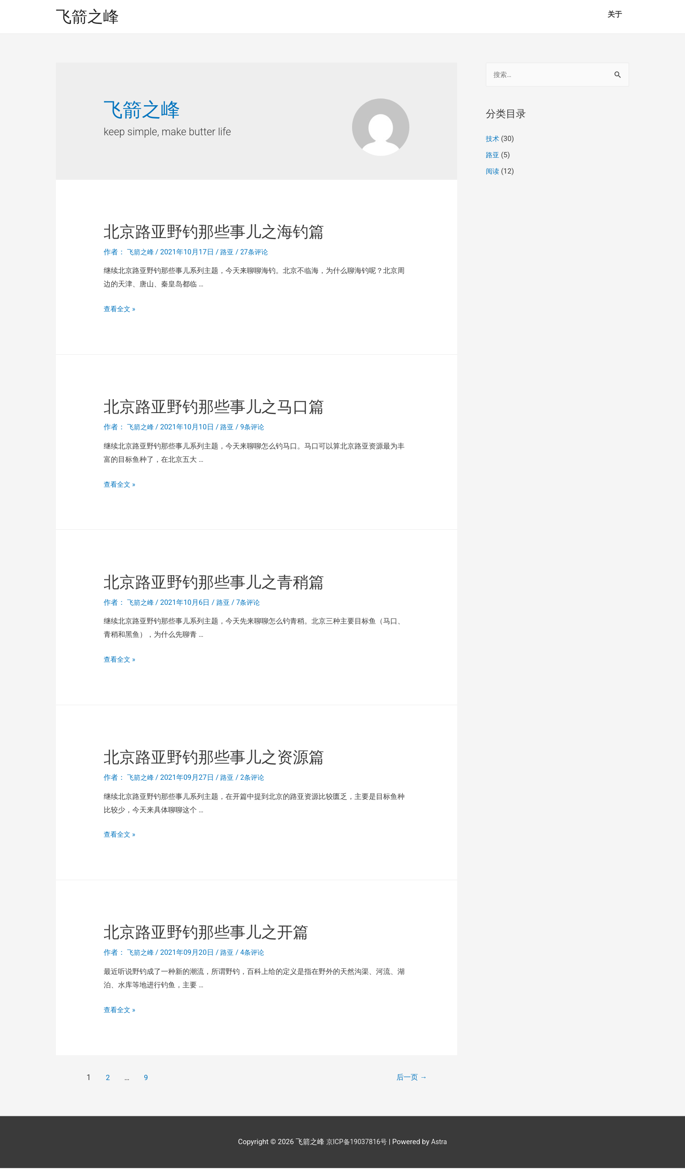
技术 (493, 141)
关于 (615, 14)
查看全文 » (121, 310)
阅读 (493, 173)
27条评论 (258, 253)
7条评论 (252, 603)
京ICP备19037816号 (355, 1143)
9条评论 (255, 428)
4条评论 (255, 954)
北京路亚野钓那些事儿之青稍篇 (237, 582)
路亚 (230, 253)
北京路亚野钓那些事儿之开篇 (228, 932)
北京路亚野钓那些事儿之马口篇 (237, 407)
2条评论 (255, 778)
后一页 (405, 1078)
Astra (441, 1143)
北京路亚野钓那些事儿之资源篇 (237, 757)
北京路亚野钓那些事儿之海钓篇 (237, 231)
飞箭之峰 (89, 17)
